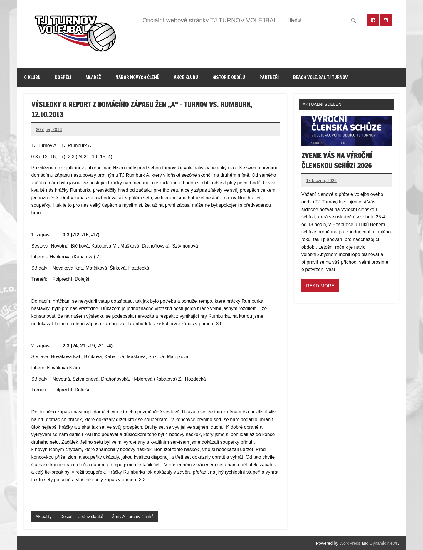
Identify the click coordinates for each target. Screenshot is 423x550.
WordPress (350, 543)
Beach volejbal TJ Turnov (320, 77)
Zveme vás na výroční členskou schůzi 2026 (336, 161)
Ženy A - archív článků (133, 516)
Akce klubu (186, 77)
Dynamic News (384, 543)
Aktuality (43, 516)
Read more (320, 285)
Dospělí (63, 77)
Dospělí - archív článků (81, 516)
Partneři (269, 77)
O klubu (32, 77)
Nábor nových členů (137, 77)
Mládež (93, 77)
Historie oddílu (228, 77)
